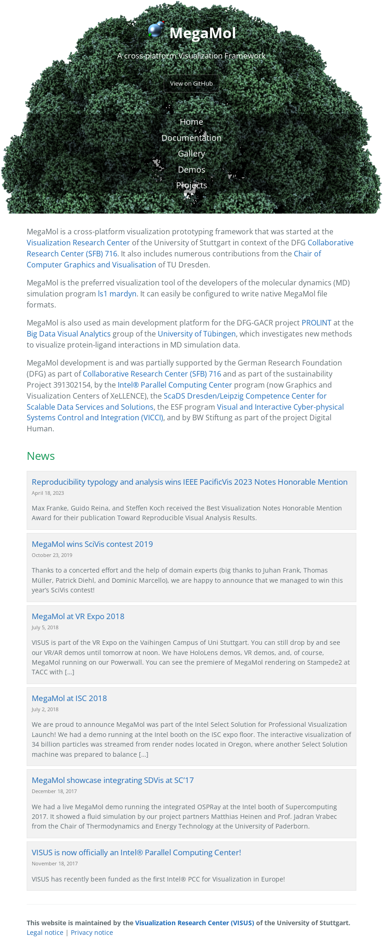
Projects (191, 185)
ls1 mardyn (117, 294)
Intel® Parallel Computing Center (175, 385)
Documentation (191, 137)
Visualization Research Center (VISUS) (194, 922)
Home (191, 121)
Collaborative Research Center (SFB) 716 (152, 374)
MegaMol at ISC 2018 (69, 698)
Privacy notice (92, 932)
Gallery (191, 153)
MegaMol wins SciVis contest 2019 (92, 544)
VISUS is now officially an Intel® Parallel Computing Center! (136, 852)
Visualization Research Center (78, 243)
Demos (192, 169)
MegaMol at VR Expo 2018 (78, 616)
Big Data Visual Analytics (69, 334)
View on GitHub (191, 83)
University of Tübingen (197, 334)
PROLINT (317, 323)
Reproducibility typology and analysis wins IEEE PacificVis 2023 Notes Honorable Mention (190, 481)
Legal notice (45, 932)
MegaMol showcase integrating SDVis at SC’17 (113, 780)
